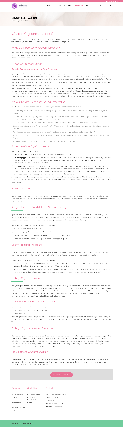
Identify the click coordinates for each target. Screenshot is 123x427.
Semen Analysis (16, 402)
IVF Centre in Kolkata (33, 395)
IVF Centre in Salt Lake (34, 397)
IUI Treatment (15, 397)
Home (49, 5)
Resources (90, 5)
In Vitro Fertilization (17, 395)
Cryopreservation (16, 405)
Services (67, 5)
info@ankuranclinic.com (54, 407)
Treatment (79, 5)
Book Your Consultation (61, 375)
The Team (57, 5)
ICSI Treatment (16, 400)
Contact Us (102, 5)
